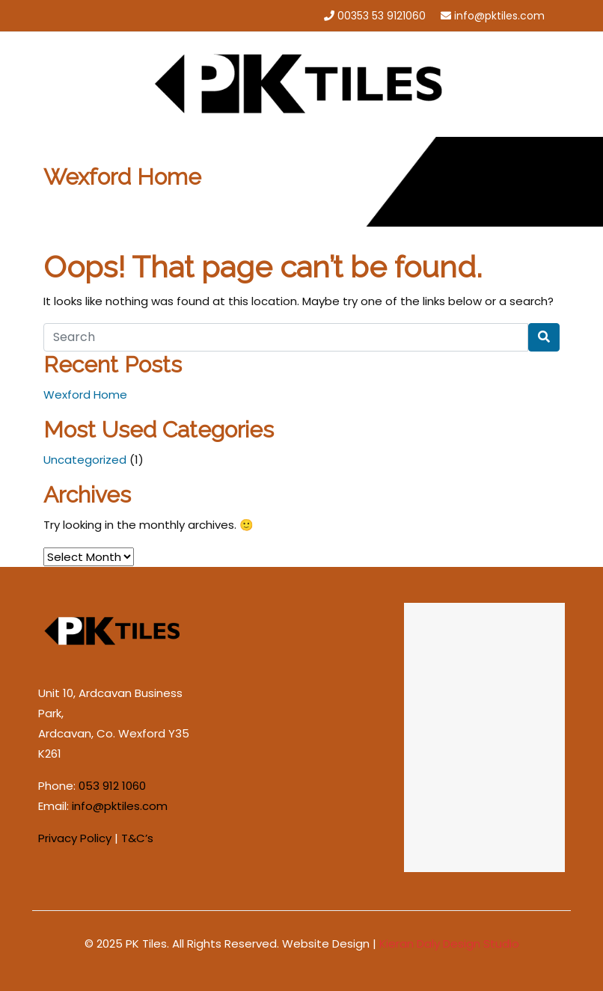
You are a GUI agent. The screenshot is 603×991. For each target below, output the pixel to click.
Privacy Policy (74, 838)
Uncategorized (84, 459)
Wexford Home (85, 394)
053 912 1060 (112, 786)
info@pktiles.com (499, 15)
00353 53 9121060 (381, 15)
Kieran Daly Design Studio (449, 943)
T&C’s (137, 838)
